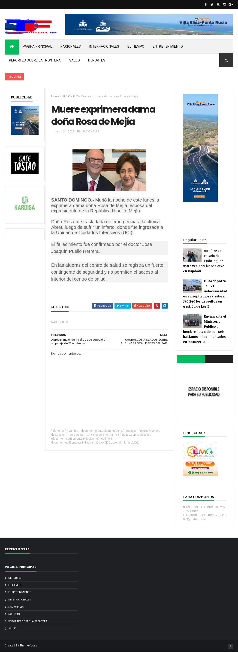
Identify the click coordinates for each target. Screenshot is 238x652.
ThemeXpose (28, 645)
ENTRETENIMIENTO (168, 46)
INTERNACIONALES (104, 46)
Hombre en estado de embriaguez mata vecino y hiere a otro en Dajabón (203, 261)
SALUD (74, 60)
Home (55, 96)
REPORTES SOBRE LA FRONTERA (35, 60)
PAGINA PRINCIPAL (37, 46)
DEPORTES (96, 60)
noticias (14, 614)
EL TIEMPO (136, 46)
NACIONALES (70, 46)
